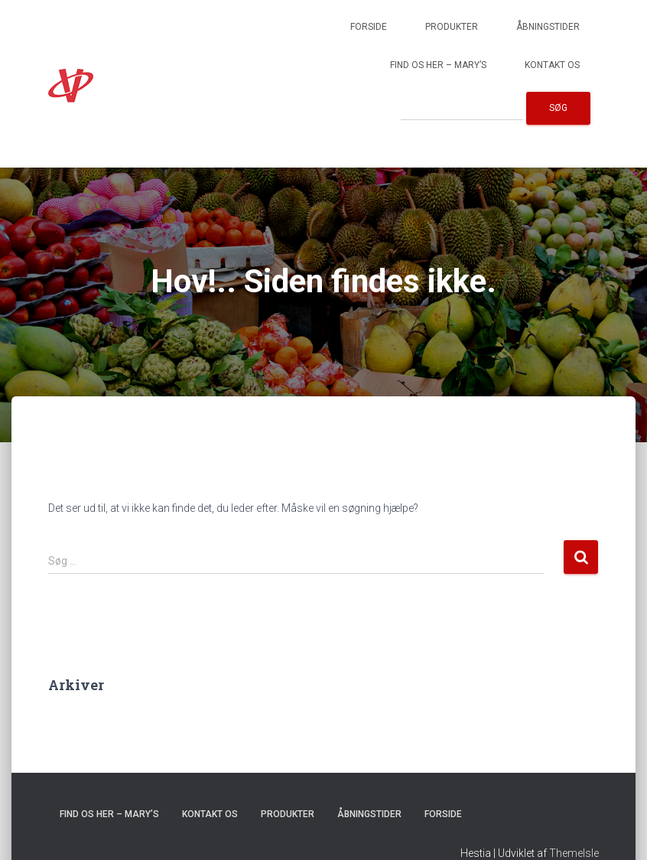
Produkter (451, 26)
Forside (368, 26)
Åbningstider (548, 26)
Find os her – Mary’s (438, 65)
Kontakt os (552, 65)
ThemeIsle (574, 853)
